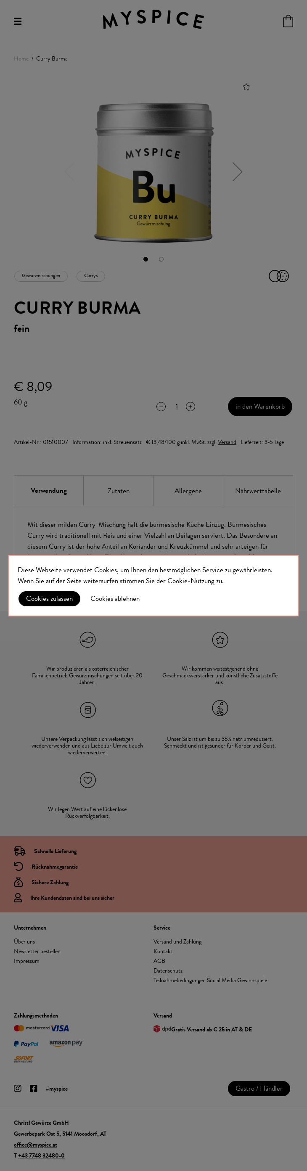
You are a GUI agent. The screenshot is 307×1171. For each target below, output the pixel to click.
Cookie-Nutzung (190, 581)
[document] (153, 585)
